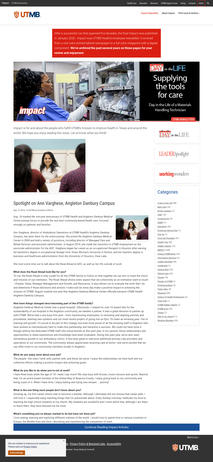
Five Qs (161, 234)
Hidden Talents (164, 246)
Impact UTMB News (167, 254)
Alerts (201, 3)
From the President (166, 238)
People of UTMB (165, 281)
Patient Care (163, 273)
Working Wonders (166, 320)
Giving (183, 3)
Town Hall (162, 301)
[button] (64, 440)
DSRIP (160, 222)
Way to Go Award (165, 316)
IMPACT (161, 250)
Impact (5, 2)
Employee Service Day (168, 230)
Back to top (193, 437)
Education (143, 3)
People (161, 277)
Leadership (162, 265)
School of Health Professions (171, 297)
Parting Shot (163, 269)
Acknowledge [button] (16, 452)
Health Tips (163, 242)
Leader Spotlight (165, 262)
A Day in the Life (165, 203)
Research (154, 3)
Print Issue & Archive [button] (189, 13)
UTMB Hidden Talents (167, 305)
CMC (160, 215)
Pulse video (163, 289)
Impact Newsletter (149, 13)
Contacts (192, 3)
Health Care (131, 3)
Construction (163, 218)
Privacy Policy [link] (30, 446)
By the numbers (165, 211)
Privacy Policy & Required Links (87, 443)
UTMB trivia (163, 309)
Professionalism (165, 285)
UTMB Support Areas (169, 3)
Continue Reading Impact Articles (107, 427)
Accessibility (114, 443)
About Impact (168, 13)
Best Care (162, 207)
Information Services (167, 258)
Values (161, 312)
